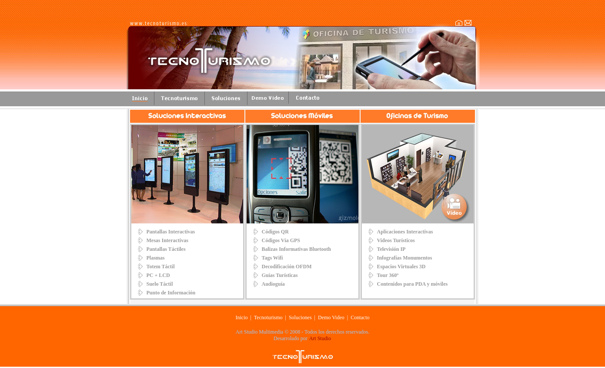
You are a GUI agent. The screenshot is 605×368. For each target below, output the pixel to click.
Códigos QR (275, 232)
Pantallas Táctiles (166, 249)
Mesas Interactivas (167, 240)
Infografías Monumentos (404, 258)
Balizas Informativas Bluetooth (296, 249)
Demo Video (331, 317)
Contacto (360, 317)
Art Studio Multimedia (259, 332)
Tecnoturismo (269, 317)
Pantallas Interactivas (171, 232)
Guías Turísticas (280, 275)
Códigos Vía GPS (281, 240)
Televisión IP (391, 249)
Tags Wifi (272, 258)
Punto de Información (171, 293)
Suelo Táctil (160, 284)
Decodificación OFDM (287, 266)
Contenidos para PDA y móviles (412, 284)
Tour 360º (388, 275)
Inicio (242, 317)
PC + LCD (158, 275)
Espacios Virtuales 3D (401, 266)
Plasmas (156, 258)
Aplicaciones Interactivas (405, 232)
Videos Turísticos (396, 240)
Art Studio (320, 338)
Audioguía (273, 284)
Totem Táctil (161, 266)
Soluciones (300, 317)
